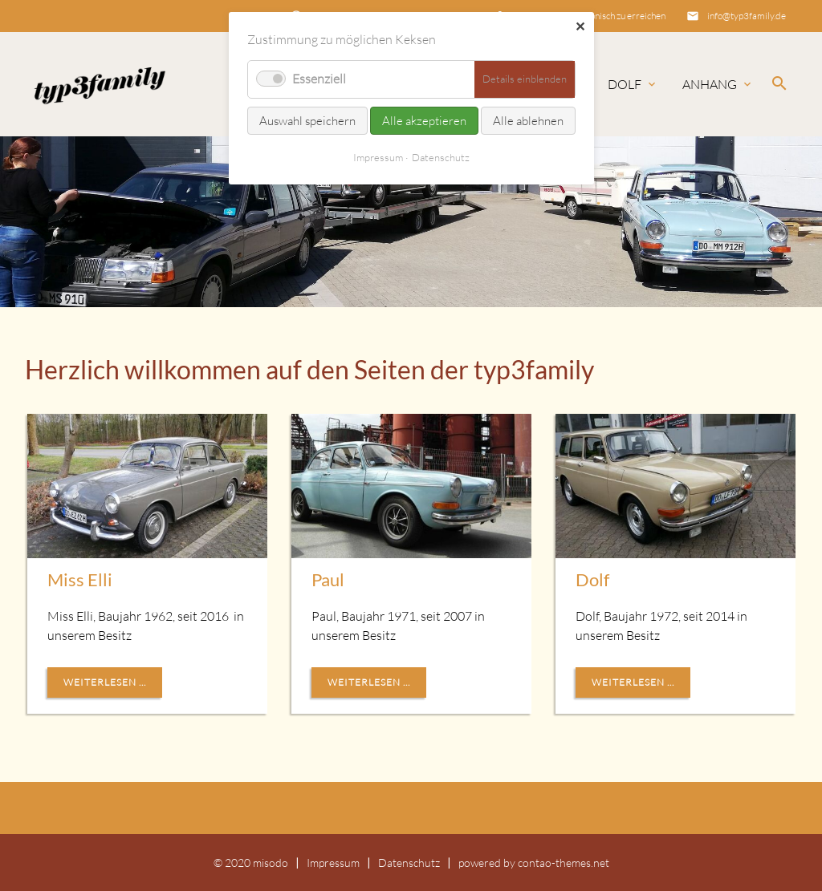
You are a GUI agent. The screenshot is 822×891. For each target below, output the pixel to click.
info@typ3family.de (746, 16)
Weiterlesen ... (104, 682)
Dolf (624, 84)
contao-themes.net (563, 862)
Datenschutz (409, 862)
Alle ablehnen (528, 120)
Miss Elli (79, 579)
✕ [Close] (580, 26)
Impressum (333, 862)
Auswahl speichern (307, 120)
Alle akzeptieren (424, 120)
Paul (327, 579)
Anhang (709, 84)
